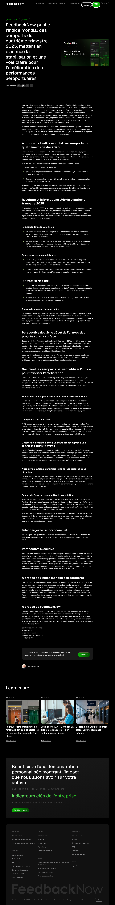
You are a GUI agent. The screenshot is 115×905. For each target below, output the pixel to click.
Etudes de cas (77, 836)
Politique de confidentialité (75, 900)
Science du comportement (47, 869)
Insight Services (17, 877)
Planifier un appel (20, 810)
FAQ (73, 847)
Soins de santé (43, 836)
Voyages (41, 840)
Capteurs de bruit (18, 874)
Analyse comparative (45, 876)
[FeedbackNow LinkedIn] (76, 866)
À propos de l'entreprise (80, 843)
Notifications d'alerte (45, 872)
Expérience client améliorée (21, 840)
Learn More (84, 655)
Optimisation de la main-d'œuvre (23, 843)
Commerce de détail (45, 851)
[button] (40, 4)
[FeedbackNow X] (73, 866)
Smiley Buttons (17, 859)
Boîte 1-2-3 (16, 863)
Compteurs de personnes (20, 870)
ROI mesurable (17, 836)
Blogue (74, 840)
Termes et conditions (60, 900)
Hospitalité (42, 843)
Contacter (75, 851)
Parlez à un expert (96, 5)
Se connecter (86, 4)
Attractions (42, 847)
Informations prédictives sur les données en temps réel (53, 864)
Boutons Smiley (17, 855)
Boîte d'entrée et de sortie (21, 866)
